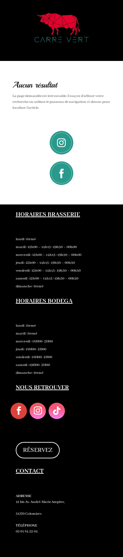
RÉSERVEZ (37, 450)
